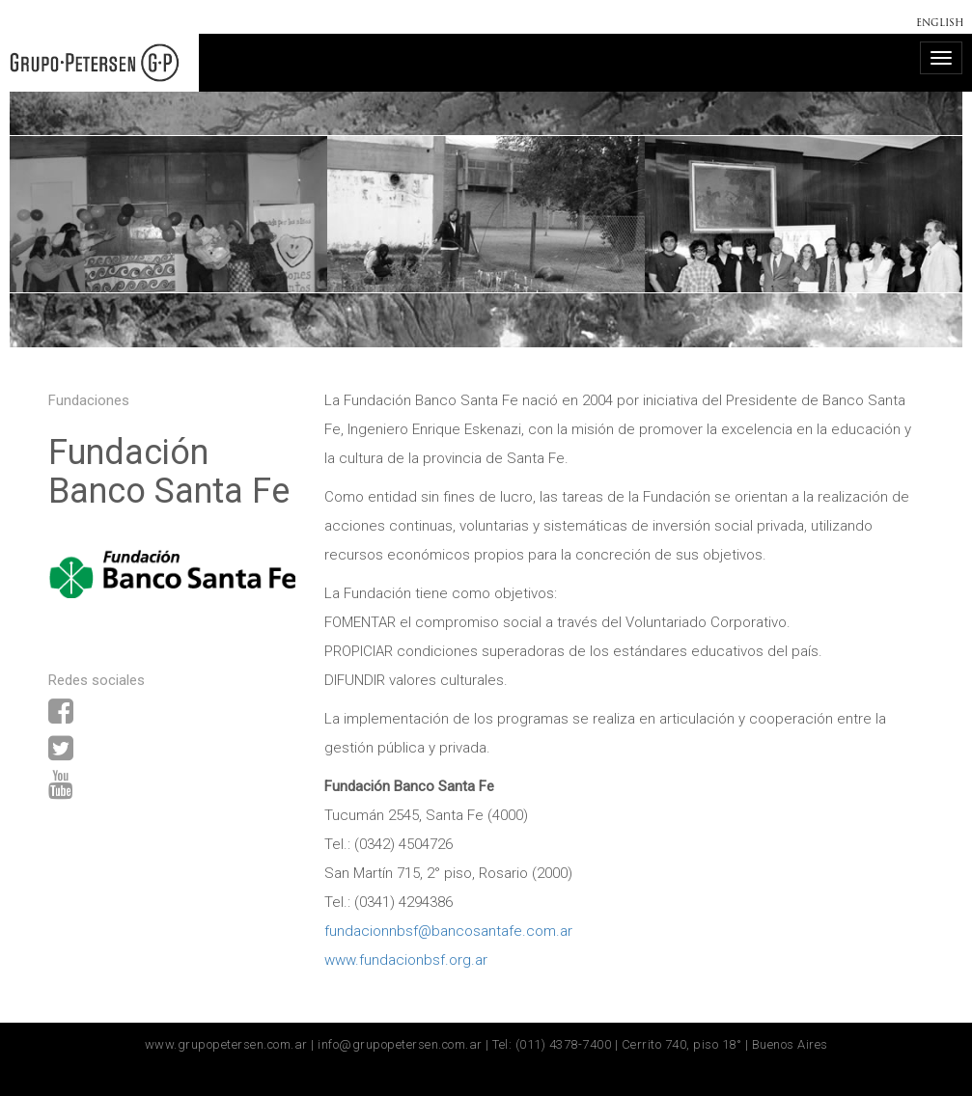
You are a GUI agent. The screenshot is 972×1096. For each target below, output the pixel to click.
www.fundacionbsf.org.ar (405, 960)
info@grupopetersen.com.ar (400, 1044)
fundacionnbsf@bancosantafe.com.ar (448, 931)
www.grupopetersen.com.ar (226, 1044)
